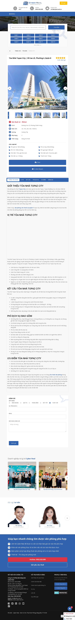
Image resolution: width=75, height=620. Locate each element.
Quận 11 (41, 42)
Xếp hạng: (12, 400)
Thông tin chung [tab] (13, 180)
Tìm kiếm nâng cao (56, 30)
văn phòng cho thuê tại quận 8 (24, 208)
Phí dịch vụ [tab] (36, 180)
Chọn (37, 162)
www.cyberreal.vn (18, 600)
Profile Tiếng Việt (61, 584)
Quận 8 (53, 38)
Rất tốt (45, 403)
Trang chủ (18, 50)
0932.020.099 (68, 613)
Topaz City (22, 189)
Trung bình (35, 403)
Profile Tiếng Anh (61, 588)
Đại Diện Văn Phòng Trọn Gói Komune (53, 489)
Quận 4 (53, 35)
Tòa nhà (24, 50)
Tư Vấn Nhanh (37, 169)
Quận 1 (16, 35)
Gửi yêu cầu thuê (37, 565)
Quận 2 (28, 35)
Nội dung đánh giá (14, 421)
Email (10, 413)
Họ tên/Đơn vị (13, 406)
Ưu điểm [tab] (43, 180)
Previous (9, 88)
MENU (12, 14)
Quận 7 (41, 38)
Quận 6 (28, 38)
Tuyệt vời (55, 403)
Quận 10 (28, 42)
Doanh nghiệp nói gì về (21, 458)
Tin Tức (33, 589)
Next (65, 88)
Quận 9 (16, 42)
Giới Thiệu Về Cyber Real (37, 578)
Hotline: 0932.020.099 (38, 559)
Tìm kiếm (56, 27)
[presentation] (22, 436)
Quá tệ (25, 403)
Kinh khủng (15, 403)
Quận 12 (53, 42)
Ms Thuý (49, 525)
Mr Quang (19, 525)
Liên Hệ (33, 593)
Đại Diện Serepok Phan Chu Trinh (22, 489)
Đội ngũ (14, 502)
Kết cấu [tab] (28, 180)
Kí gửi (63, 3)
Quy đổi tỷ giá (34, 596)
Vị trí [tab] (22, 180)
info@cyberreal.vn (16, 598)
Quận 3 (41, 35)
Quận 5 (16, 38)
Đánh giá (50, 180)
